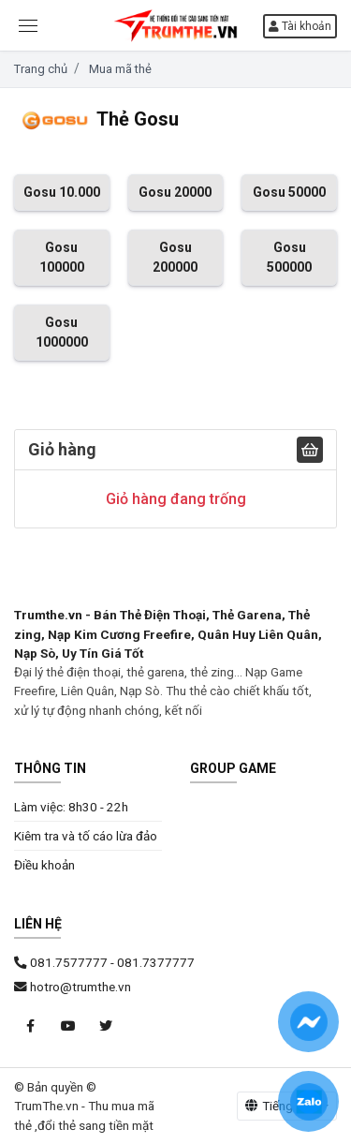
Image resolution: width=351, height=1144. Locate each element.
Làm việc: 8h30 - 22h (71, 806)
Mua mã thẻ (120, 69)
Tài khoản (300, 26)
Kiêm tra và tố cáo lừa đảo (85, 835)
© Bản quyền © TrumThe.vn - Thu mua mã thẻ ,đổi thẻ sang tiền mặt (84, 1106)
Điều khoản (44, 864)
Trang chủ (40, 69)
